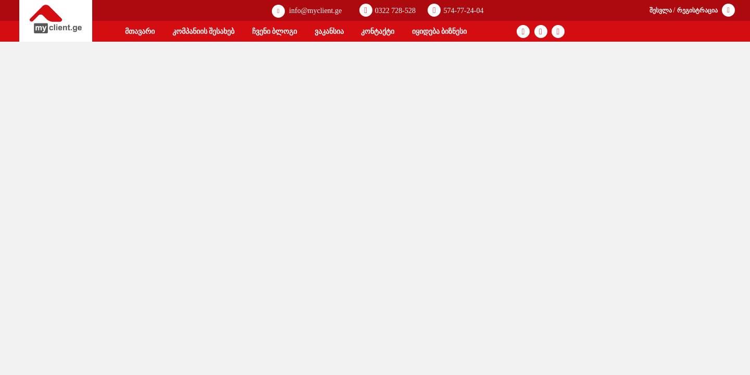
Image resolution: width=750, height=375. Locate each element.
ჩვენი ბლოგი (274, 31)
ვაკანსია (329, 31)
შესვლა (661, 10)
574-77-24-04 (455, 10)
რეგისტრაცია (698, 10)
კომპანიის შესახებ (203, 31)
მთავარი (140, 31)
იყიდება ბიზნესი (439, 31)
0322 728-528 (387, 10)
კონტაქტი (377, 31)
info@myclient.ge (307, 11)
